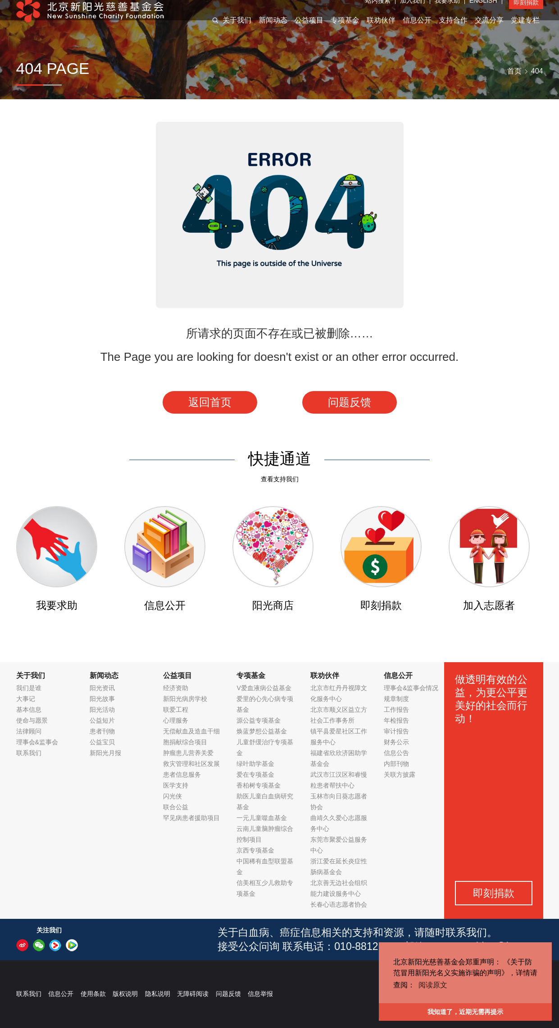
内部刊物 (396, 763)
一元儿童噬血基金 (261, 817)
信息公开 (417, 31)
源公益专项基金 (258, 720)
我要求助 (447, 11)
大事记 (25, 698)
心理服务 (175, 720)
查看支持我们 (280, 479)
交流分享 (489, 31)
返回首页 (210, 402)
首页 (514, 71)
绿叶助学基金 (255, 763)
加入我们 (412, 11)
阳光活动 (102, 709)
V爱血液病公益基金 (263, 687)
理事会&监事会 (37, 742)
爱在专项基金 (255, 774)
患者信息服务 (182, 774)
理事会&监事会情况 (411, 687)
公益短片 (102, 720)
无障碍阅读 (193, 993)
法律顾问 (28, 731)
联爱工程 (175, 709)
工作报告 (396, 709)
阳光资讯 (102, 687)
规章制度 (396, 698)
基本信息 (28, 709)
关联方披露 (399, 774)
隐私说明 (157, 993)
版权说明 (125, 993)
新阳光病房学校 (185, 698)
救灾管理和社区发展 (191, 763)
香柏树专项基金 (258, 785)
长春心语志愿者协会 (338, 904)
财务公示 (396, 742)
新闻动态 (273, 31)
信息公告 (396, 752)
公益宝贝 (102, 742)
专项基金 (345, 31)
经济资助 (175, 687)
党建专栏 (525, 31)
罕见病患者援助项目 (191, 817)
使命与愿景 (32, 720)
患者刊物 (102, 731)
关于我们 (237, 31)
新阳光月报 (105, 752)
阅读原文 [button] (432, 985)
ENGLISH (483, 11)
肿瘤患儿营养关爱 (188, 752)
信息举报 (260, 993)
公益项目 (309, 31)
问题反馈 (349, 402)
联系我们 (28, 752)
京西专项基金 (255, 850)
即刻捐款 (526, 13)
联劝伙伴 (381, 31)
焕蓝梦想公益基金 (261, 731)
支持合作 (453, 31)
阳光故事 (102, 698)
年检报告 (396, 720)
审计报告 (396, 731)
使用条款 (93, 993)
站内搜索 (378, 11)
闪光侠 (172, 796)
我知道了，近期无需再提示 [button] (465, 1011)
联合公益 (175, 807)
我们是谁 (28, 687)
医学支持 (175, 785)
